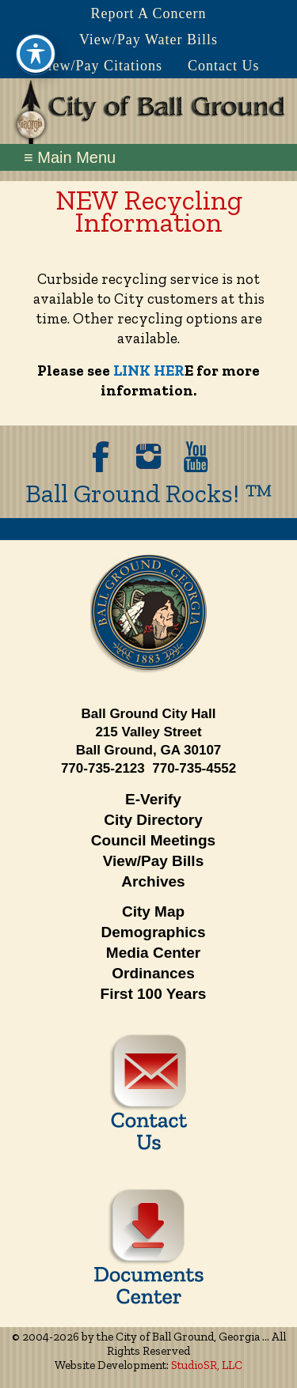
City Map (153, 911)
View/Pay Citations (100, 66)
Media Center (153, 952)
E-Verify (153, 799)
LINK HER (149, 370)
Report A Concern (149, 13)
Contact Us (224, 66)
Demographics (153, 932)
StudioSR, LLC (206, 1365)
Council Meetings (153, 840)
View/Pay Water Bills (148, 39)
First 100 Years (154, 993)
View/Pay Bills (153, 861)
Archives (153, 881)
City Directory (153, 819)
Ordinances (153, 973)
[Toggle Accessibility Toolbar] (36, 36)
